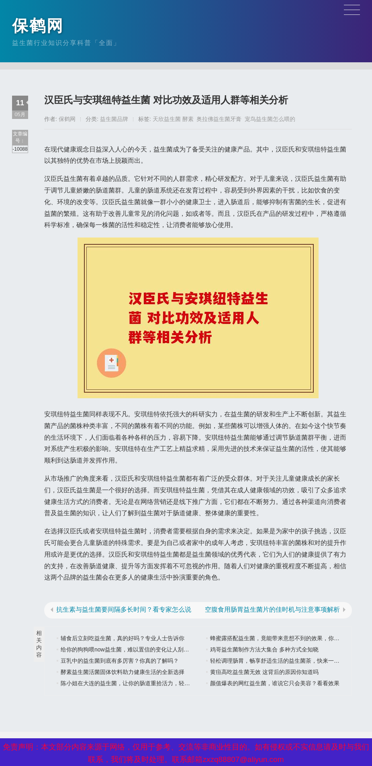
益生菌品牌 (114, 119)
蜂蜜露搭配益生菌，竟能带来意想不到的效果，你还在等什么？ (289, 638)
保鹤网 (38, 26)
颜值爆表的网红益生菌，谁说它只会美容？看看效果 (274, 683)
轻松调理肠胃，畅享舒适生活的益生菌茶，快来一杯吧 (277, 660)
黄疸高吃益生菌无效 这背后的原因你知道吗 (264, 672)
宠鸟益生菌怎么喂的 (270, 119)
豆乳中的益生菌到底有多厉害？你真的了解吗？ (120, 660)
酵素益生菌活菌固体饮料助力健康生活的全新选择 (122, 672)
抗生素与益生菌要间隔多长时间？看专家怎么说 (123, 609)
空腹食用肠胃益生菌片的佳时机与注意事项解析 (272, 609)
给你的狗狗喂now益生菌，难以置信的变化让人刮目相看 (130, 649)
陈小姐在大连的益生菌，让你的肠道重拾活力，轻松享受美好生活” (143, 683)
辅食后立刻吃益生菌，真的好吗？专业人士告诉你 (122, 638)
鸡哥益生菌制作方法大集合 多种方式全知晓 (264, 649)
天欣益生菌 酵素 (173, 119)
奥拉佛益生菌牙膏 (218, 119)
